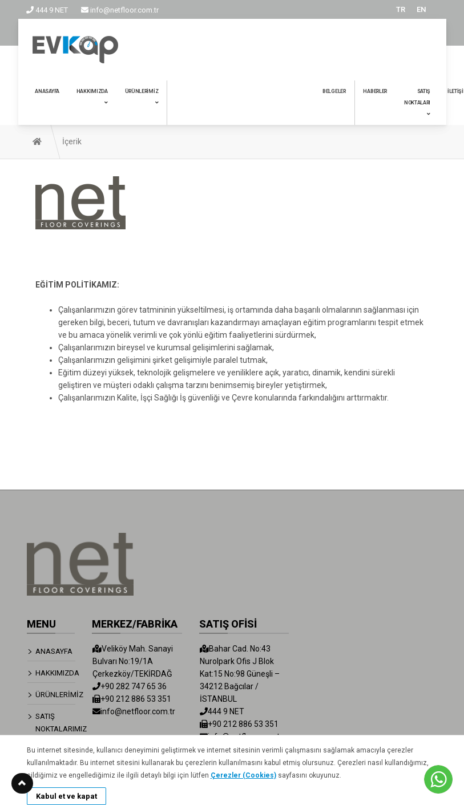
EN (421, 9)
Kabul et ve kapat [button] (66, 796)
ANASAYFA (47, 91)
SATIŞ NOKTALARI (417, 102)
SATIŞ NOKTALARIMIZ (55, 722)
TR (400, 9)
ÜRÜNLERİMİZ (142, 96)
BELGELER (334, 91)
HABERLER (375, 91)
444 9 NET (47, 10)
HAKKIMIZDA (92, 96)
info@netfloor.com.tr (120, 10)
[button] (22, 783)
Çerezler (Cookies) (243, 775)
